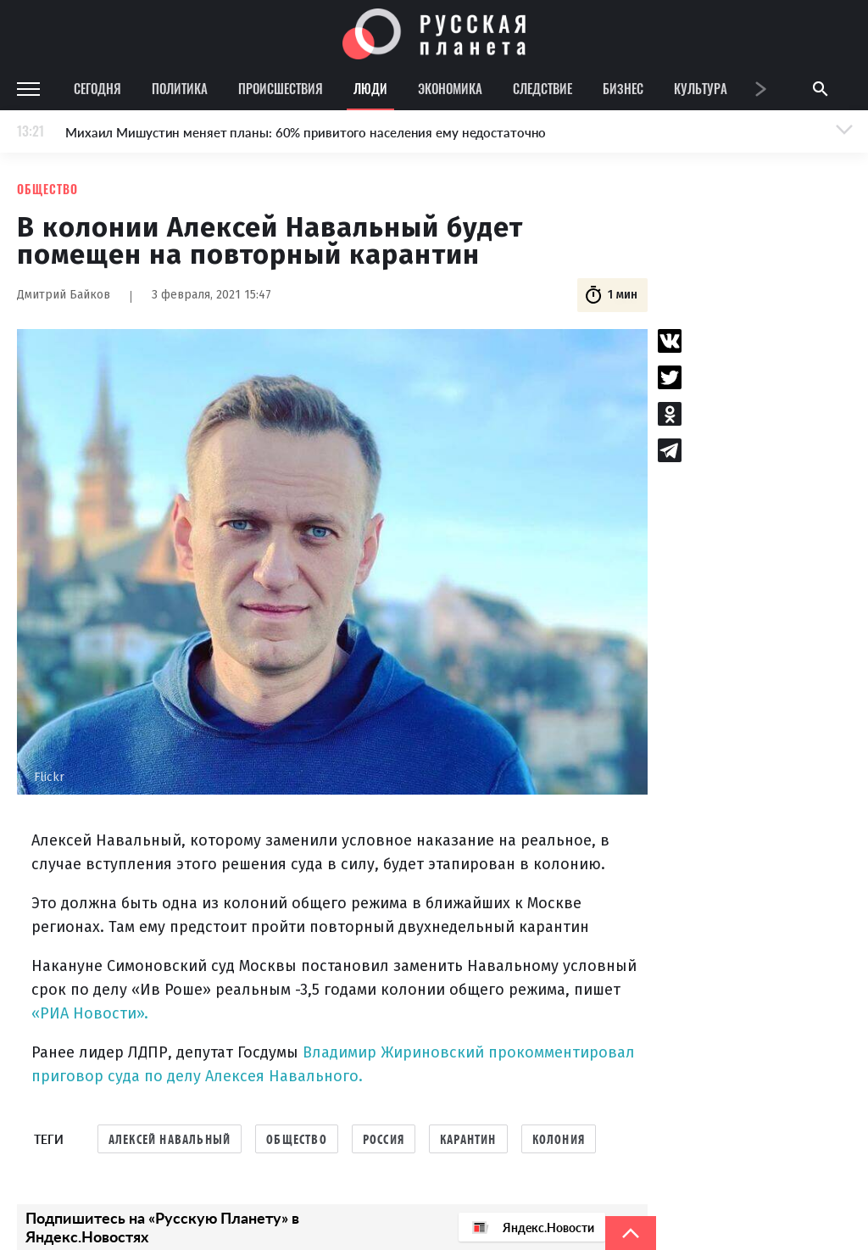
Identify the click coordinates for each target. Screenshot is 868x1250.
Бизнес (623, 88)
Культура (700, 88)
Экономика (450, 88)
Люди (370, 88)
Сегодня (97, 88)
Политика (180, 88)
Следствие (542, 88)
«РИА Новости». (89, 1013)
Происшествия (280, 88)
